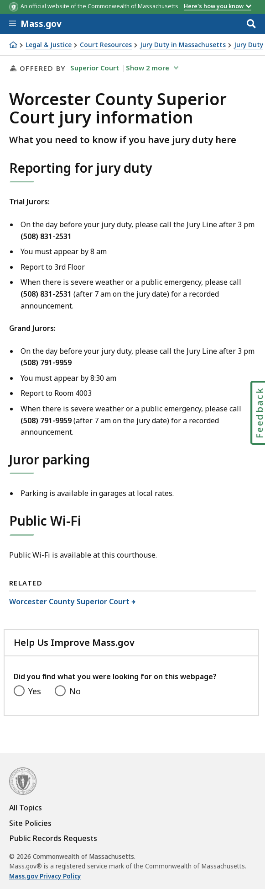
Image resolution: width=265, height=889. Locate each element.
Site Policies (30, 823)
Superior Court (94, 67)
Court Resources (106, 45)
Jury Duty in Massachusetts (183, 45)
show (148, 67)
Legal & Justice (49, 45)
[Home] (13, 45)
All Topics (25, 808)
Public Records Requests (53, 838)
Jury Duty (248, 45)
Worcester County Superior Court (69, 601)
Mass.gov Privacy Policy (45, 876)
